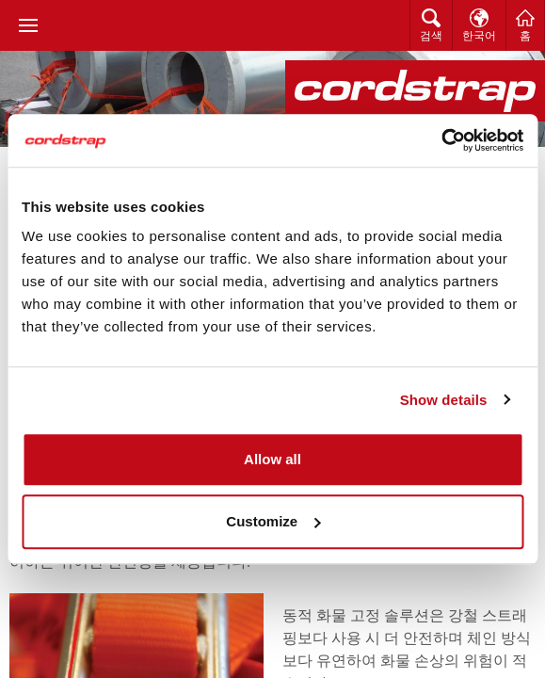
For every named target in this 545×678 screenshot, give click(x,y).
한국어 (479, 36)
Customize (273, 521)
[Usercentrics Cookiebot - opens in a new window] (441, 140)
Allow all (272, 459)
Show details (444, 400)
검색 (431, 36)
